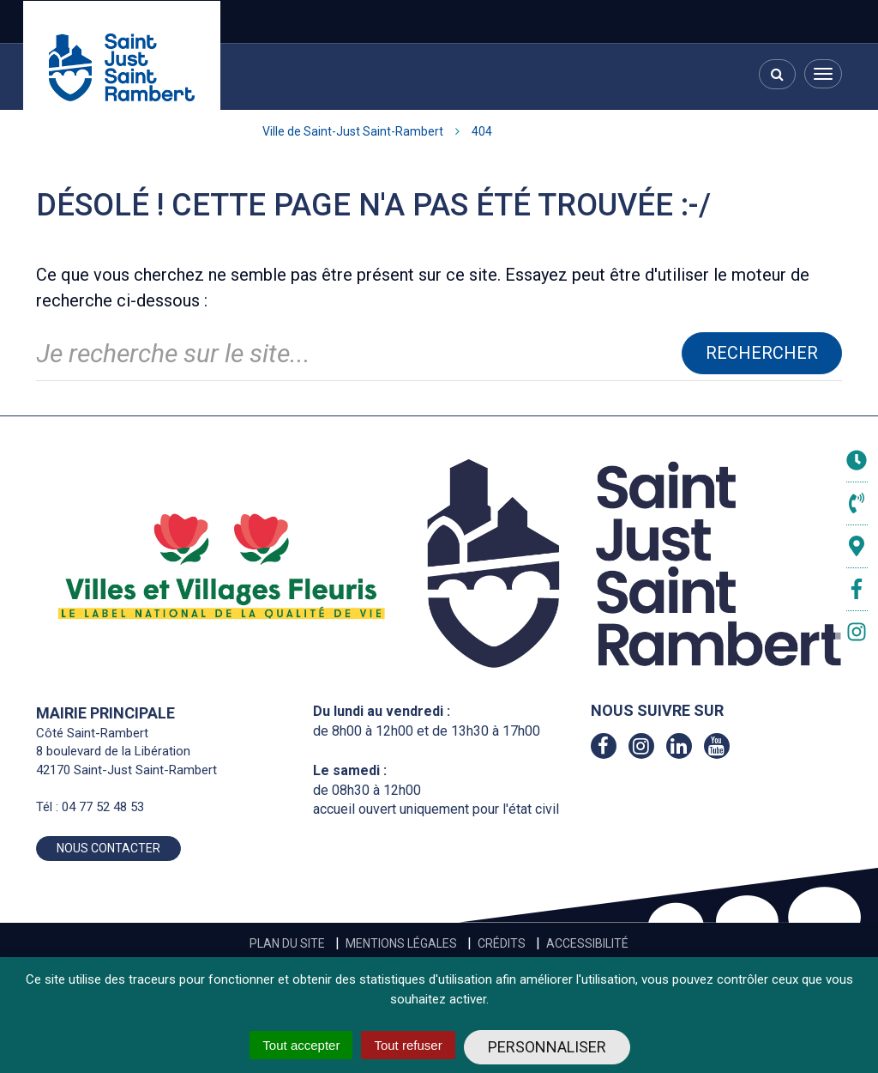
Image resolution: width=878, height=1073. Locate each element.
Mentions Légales (401, 943)
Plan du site (287, 943)
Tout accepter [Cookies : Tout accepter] (301, 1045)
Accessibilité (587, 943)
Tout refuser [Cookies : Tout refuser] (408, 1045)
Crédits (502, 943)
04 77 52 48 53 (103, 807)
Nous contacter (108, 848)
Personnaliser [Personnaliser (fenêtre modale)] (547, 1047)
